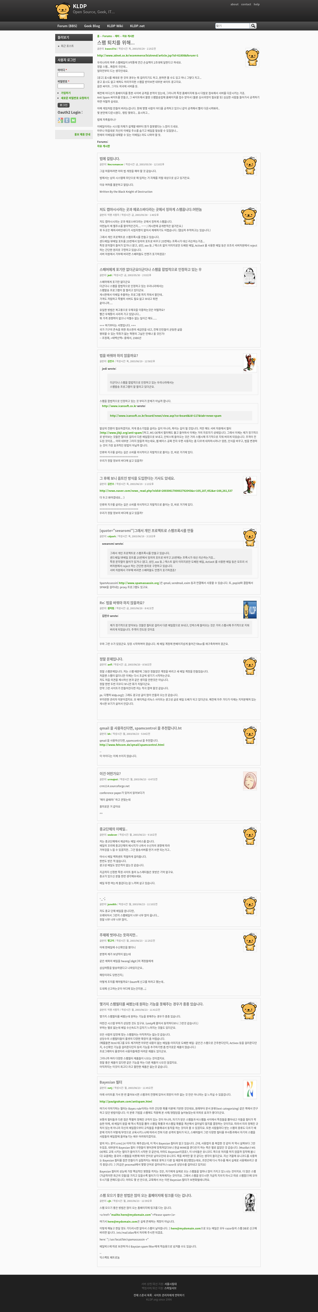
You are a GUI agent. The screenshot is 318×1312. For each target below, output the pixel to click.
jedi (110, 275)
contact (246, 4)
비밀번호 (63, 81)
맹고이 (111, 940)
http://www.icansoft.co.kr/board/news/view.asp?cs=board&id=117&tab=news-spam (165, 416)
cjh (109, 1201)
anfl (110, 664)
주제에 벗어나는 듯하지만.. (119, 934)
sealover (112, 834)
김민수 (111, 361)
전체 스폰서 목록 (143, 1295)
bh (109, 733)
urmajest (113, 779)
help (257, 4)
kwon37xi (110, 48)
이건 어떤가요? (110, 773)
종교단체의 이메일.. (113, 828)
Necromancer (115, 164)
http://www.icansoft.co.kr (119, 406)
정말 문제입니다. (111, 659)
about (234, 4)
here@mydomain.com (122, 1221)
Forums (107, 36)
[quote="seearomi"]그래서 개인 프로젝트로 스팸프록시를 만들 (146, 530)
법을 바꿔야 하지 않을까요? (119, 355)
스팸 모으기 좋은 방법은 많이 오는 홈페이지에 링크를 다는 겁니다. (146, 1195)
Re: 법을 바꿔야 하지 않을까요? (122, 602)
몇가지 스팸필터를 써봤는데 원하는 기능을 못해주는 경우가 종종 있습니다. (152, 1004)
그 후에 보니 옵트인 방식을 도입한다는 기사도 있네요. (137, 478)
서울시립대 (171, 1284)
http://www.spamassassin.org (139, 583)
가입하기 (66, 93)
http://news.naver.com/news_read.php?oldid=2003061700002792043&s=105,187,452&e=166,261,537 (166, 491)
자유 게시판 (128, 36)
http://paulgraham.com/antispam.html (126, 1101)
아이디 (62, 70)
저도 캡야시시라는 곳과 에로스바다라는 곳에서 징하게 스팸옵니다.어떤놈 (151, 209)
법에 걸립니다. (110, 158)
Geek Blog (92, 25)
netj (110, 1088)
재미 (117, 36)
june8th (112, 904)
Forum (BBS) (67, 25)
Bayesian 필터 (111, 1082)
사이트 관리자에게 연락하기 (169, 1295)
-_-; (102, 898)
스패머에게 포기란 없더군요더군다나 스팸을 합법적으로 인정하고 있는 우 (151, 269)
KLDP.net (137, 25)
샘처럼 (111, 608)
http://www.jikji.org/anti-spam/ (121, 433)
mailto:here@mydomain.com (131, 1215)
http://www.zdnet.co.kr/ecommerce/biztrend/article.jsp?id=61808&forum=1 (147, 55)
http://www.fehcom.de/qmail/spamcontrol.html (132, 745)
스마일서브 (170, 1288)
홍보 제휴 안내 (82, 134)
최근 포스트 (67, 46)
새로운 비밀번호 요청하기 (75, 98)
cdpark (112, 536)
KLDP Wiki (115, 25)
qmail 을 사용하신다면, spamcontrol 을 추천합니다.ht (141, 728)
